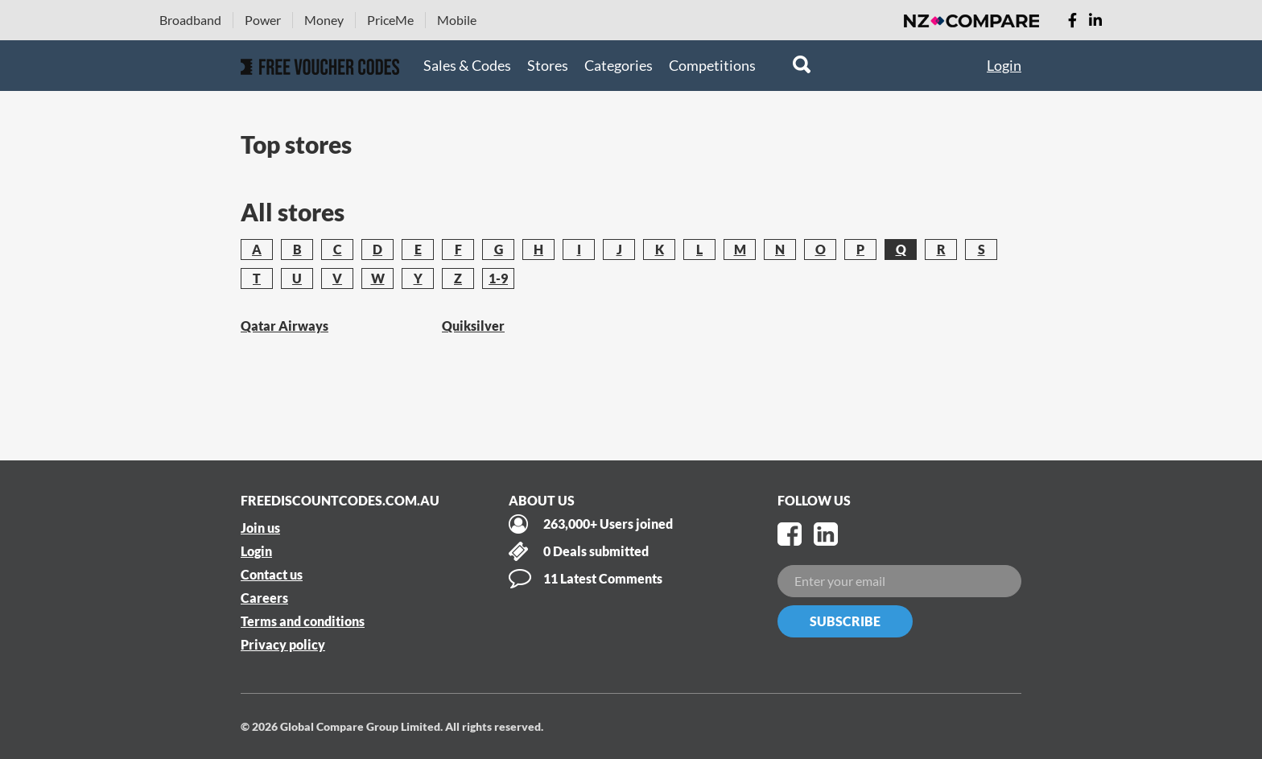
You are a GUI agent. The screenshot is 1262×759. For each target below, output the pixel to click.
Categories (618, 65)
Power (263, 19)
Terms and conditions (303, 621)
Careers (264, 597)
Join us (260, 527)
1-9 (498, 278)
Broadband (190, 19)
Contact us (272, 574)
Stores (547, 65)
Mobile (456, 19)
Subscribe (845, 621)
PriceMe (390, 19)
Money (324, 19)
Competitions (712, 65)
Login (1004, 65)
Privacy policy (283, 644)
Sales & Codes (467, 65)
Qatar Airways (284, 325)
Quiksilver (473, 325)
